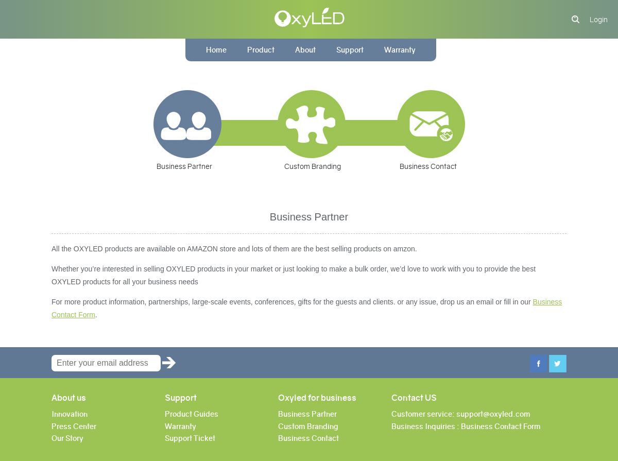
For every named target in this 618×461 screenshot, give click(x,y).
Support (350, 50)
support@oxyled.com (493, 414)
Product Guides (191, 414)
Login (599, 19)
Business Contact (428, 166)
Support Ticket (190, 438)
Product (260, 50)
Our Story (67, 438)
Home (216, 50)
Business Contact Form (501, 426)
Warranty (400, 50)
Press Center (74, 426)
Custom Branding (312, 166)
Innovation (70, 414)
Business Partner (184, 166)
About (305, 50)
